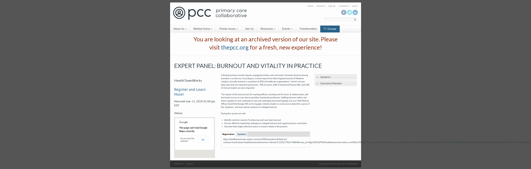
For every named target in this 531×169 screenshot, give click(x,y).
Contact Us (344, 6)
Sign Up (331, 6)
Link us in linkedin (355, 12)
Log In (354, 6)
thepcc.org (235, 47)
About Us (321, 6)
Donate (330, 28)
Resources (268, 28)
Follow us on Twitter (349, 12)
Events (287, 28)
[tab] (336, 77)
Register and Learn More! (190, 92)
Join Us (249, 28)
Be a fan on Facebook (343, 12)
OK (202, 140)
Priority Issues (228, 28)
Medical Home (203, 28)
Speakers (325, 76)
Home (310, 6)
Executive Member (331, 83)
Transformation (308, 28)
